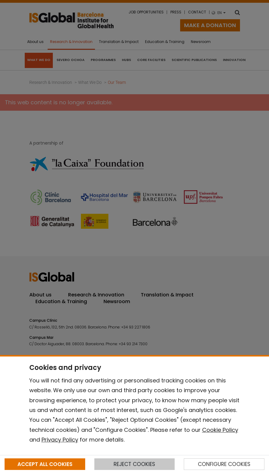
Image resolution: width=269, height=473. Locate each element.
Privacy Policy (60, 439)
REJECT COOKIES (134, 464)
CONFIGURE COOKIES (224, 464)
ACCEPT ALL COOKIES (44, 464)
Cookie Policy (220, 430)
